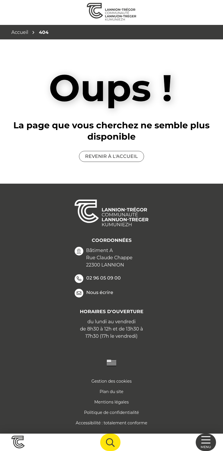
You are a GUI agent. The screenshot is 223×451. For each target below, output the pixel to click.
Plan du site (111, 391)
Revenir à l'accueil (111, 156)
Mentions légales (111, 402)
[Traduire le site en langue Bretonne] (111, 362)
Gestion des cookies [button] (111, 381)
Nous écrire (94, 293)
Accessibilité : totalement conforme (112, 423)
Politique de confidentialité (111, 412)
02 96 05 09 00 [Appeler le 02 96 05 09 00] (98, 278)
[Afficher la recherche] (110, 442)
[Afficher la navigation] (206, 442)
